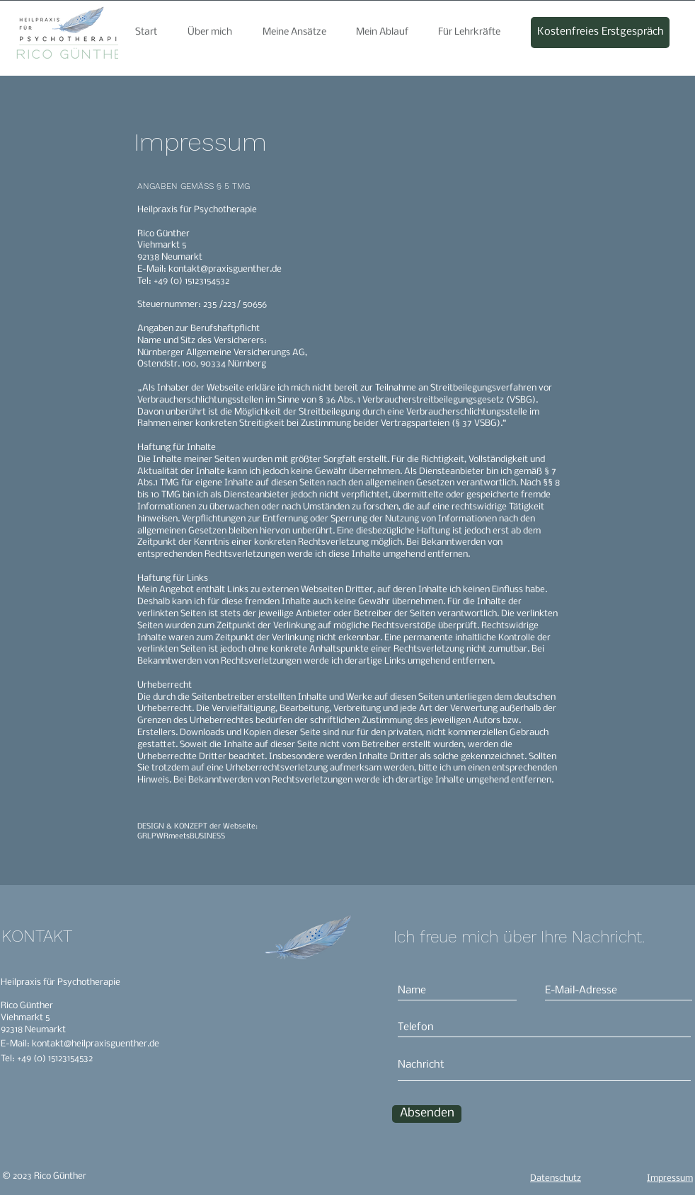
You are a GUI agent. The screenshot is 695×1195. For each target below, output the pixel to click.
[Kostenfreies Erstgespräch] (600, 32)
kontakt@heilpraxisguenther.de (95, 1044)
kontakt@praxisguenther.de (225, 269)
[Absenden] (426, 1114)
